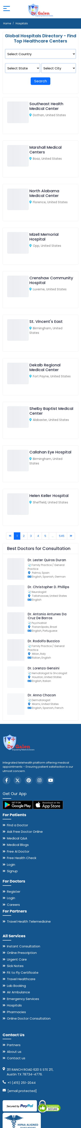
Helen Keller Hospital (48, 495)
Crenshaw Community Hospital (51, 280)
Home (7, 23)
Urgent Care (17, 959)
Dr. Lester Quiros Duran (47, 560)
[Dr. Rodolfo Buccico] (18, 660)
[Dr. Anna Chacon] (18, 714)
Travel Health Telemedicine (29, 921)
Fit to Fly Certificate (22, 972)
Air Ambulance (18, 992)
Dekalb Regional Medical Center (44, 367)
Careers (13, 904)
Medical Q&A (17, 838)
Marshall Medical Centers (45, 150)
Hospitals (14, 1005)
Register (13, 891)
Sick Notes (15, 966)
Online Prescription (22, 952)
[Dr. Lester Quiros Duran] (18, 579)
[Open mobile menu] (6, 9)
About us (14, 1051)
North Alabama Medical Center (44, 193)
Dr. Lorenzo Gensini (43, 668)
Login (11, 864)
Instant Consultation (23, 946)
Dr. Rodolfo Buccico (44, 641)
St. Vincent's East (46, 321)
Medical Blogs (18, 844)
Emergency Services (23, 999)
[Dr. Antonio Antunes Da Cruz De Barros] (18, 633)
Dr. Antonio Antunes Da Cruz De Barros (47, 616)
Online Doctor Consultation (29, 1018)
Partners (14, 1045)
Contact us (16, 1058)
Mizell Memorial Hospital (44, 237)
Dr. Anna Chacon (42, 695)
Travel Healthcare (21, 979)
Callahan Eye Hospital (50, 452)
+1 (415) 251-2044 (22, 1082)
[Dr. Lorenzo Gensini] (18, 687)
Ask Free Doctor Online (25, 831)
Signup (12, 871)
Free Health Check (21, 858)
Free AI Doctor (18, 851)
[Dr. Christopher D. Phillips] (18, 606)
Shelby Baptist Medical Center (51, 411)
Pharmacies (16, 1012)
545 (61, 536)
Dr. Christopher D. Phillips (48, 587)
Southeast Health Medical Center (46, 106)
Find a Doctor (17, 825)
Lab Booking (16, 985)
